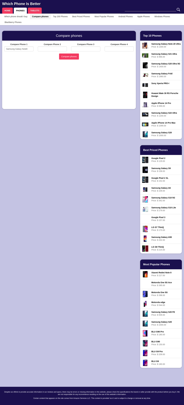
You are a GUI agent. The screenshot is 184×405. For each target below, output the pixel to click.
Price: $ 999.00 (161, 104)
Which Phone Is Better (21, 4)
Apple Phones (143, 16)
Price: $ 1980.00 (161, 75)
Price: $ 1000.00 (161, 134)
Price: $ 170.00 (158, 228)
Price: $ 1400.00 (165, 65)
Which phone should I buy (15, 16)
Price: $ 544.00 (158, 303)
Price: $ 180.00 (158, 333)
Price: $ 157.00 (158, 218)
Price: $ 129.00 (158, 159)
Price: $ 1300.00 (166, 45)
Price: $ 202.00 (161, 238)
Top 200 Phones (60, 16)
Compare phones (40, 16)
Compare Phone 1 (18, 44)
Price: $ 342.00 (163, 199)
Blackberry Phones (13, 22)
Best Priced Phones (81, 16)
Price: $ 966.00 (164, 55)
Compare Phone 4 (119, 44)
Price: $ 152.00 (159, 179)
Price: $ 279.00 (163, 209)
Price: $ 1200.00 (164, 114)
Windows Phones (162, 16)
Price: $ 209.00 (158, 353)
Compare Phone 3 (85, 44)
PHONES (20, 10)
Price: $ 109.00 (161, 189)
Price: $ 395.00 (161, 283)
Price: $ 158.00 (161, 169)
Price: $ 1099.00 (163, 124)
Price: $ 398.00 (159, 293)
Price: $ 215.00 (158, 248)
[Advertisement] (69, 87)
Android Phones (125, 16)
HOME (7, 10)
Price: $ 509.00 (163, 313)
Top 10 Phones (152, 35)
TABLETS (34, 10)
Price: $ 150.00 (158, 343)
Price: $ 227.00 (161, 274)
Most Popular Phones (104, 16)
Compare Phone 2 (52, 44)
